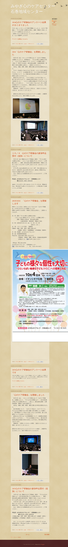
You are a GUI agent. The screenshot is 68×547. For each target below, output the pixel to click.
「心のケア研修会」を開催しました (28, 395)
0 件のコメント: (31, 43)
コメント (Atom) (17, 537)
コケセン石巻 (55, 21)
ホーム (27, 534)
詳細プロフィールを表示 (54, 24)
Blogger (43, 544)
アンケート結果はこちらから (20, 39)
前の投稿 (47, 534)
